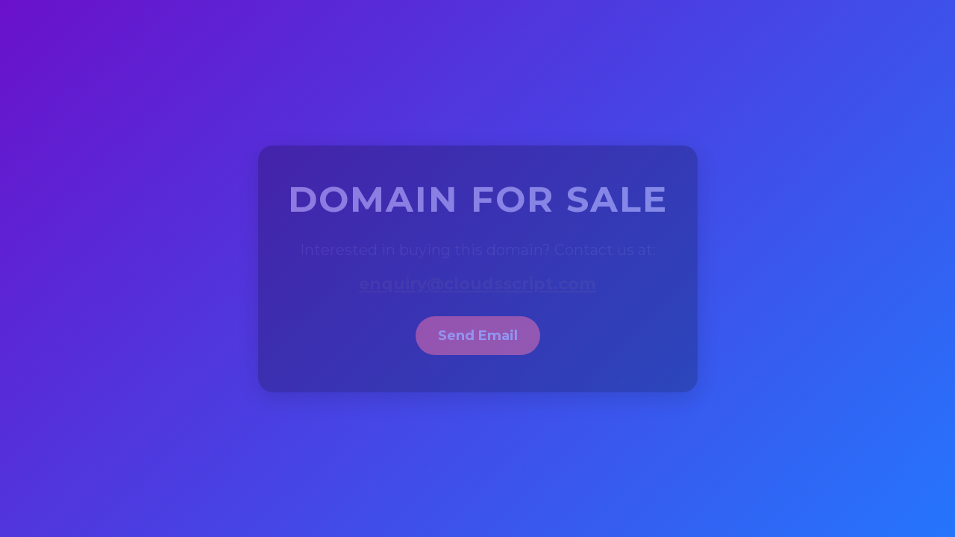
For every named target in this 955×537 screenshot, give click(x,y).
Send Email (478, 335)
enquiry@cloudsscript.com (477, 284)
